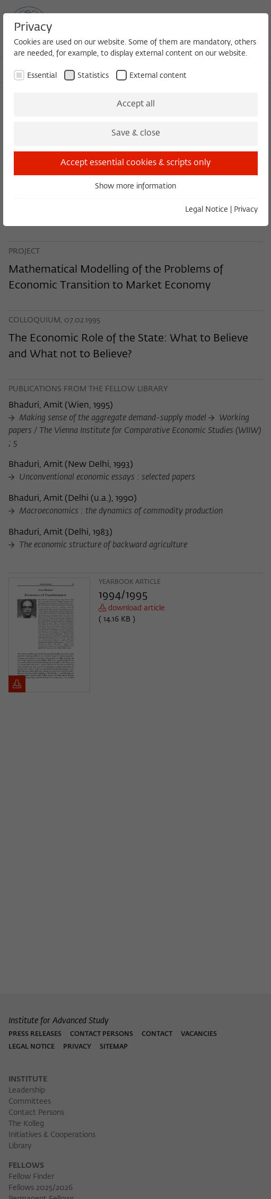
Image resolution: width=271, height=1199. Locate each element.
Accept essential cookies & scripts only (135, 163)
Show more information (135, 186)
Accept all (136, 104)
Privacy (246, 209)
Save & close (135, 133)
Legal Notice (206, 209)
